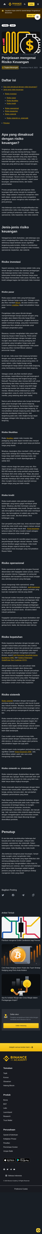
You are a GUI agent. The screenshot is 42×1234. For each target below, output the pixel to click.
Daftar (31, 4)
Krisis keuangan (33, 528)
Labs (5, 1108)
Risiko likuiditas (12, 101)
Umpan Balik (8, 1151)
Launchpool (7, 1112)
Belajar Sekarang (33, 15)
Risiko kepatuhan (11, 111)
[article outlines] (37, 17)
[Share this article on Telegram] (23, 895)
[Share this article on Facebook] (13, 895)
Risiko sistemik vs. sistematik (17, 118)
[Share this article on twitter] (3, 895)
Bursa (5, 1100)
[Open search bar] (23, 4)
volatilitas (15, 305)
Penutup (6, 123)
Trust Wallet (7, 1120)
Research (6, 1116)
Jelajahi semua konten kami (21, 1047)
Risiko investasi (11, 94)
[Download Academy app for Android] (23, 1160)
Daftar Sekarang (21, 1025)
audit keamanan (34, 587)
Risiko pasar (11, 98)
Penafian (6, 1143)
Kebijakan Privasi (9, 1139)
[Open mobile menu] (38, 4)
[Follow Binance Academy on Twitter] (7, 1169)
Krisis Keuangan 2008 (23, 752)
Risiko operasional (12, 108)
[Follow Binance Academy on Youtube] (14, 1169)
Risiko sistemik (10, 114)
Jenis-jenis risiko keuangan (13, 90)
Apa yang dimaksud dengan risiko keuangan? (20, 87)
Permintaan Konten (10, 1147)
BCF (5, 1104)
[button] (38, 4)
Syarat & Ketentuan (10, 1135)
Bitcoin (17, 303)
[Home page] (15, 4)
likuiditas (10, 438)
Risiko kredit (11, 103)
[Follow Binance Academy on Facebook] (4, 1169)
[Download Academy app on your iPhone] (9, 1160)
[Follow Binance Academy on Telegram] (11, 1169)
